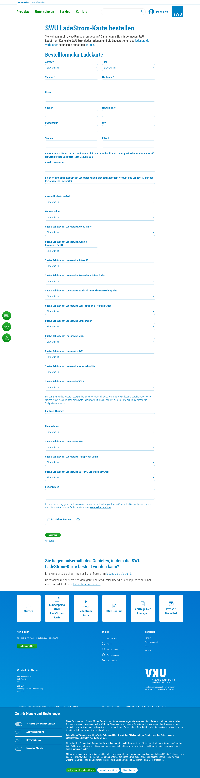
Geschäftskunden (38, 2)
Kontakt (148, 638)
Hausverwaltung (53, 211)
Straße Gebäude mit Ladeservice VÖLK (64, 381)
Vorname (50, 77)
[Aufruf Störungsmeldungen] (6, 337)
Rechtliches (106, 706)
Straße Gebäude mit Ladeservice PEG (64, 441)
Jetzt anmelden (27, 646)
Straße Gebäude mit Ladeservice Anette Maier (68, 226)
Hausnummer (109, 107)
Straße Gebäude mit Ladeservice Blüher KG (66, 260)
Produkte (23, 12)
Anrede (49, 61)
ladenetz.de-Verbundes (86, 584)
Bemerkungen (52, 486)
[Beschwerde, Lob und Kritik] (6, 326)
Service (65, 12)
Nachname (108, 77)
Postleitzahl (51, 122)
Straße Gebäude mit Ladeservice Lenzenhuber (68, 320)
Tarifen (90, 45)
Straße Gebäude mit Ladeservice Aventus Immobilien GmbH (66, 243)
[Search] (123, 11)
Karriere (81, 12)
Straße (49, 107)
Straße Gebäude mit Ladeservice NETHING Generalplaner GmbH (77, 471)
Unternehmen (44, 12)
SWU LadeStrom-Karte (86, 608)
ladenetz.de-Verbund (118, 573)
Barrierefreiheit (143, 706)
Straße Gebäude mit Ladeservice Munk (64, 336)
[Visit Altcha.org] (78, 519)
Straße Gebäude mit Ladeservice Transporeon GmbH (71, 456)
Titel (104, 61)
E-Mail (106, 138)
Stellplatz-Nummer (54, 411)
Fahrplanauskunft (151, 642)
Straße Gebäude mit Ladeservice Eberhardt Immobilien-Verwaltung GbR (81, 290)
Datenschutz (119, 706)
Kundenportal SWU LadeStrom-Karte (57, 608)
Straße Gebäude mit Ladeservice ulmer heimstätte (70, 366)
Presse (147, 646)
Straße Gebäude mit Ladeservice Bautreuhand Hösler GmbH (75, 275)
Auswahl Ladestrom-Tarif (57, 196)
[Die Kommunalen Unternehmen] (160, 677)
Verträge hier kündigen (143, 608)
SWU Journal (114, 608)
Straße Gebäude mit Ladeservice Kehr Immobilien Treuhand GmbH (78, 305)
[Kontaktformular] (6, 315)
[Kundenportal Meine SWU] (162, 12)
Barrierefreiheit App (159, 706)
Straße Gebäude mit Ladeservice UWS (64, 351)
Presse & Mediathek (171, 608)
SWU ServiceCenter (24, 676)
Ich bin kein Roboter (61, 519)
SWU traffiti (21, 686)
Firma (48, 92)
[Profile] (152, 11)
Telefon (49, 138)
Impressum (130, 706)
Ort (104, 122)
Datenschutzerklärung (101, 507)
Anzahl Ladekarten (54, 162)
